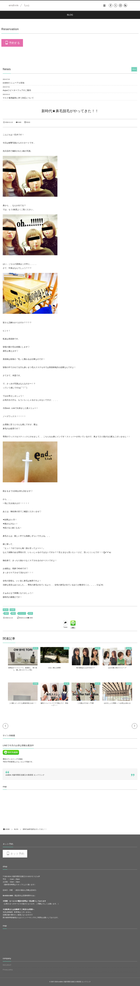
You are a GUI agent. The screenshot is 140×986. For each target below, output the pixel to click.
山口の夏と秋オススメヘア (121, 668)
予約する (14, 43)
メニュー (22, 613)
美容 (6, 613)
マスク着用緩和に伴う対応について (18, 98)
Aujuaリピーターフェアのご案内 (17, 90)
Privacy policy (8, 970)
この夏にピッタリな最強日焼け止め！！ (19, 703)
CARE (12, 610)
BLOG (6, 610)
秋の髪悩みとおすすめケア (87, 668)
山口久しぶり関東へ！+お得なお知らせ (121, 703)
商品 (13, 613)
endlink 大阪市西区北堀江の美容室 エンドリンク (25, 775)
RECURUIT (7, 965)
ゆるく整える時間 (53, 668)
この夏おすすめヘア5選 (87, 703)
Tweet (65, 627)
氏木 (30, 613)
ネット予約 (17, 853)
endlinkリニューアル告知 (13, 83)
